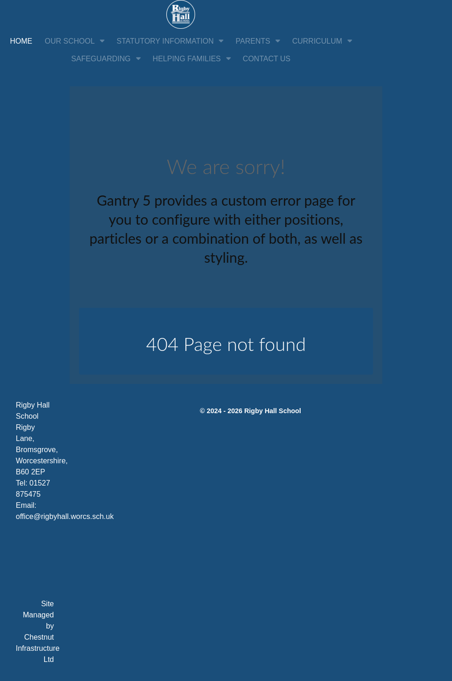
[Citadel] (180, 14)
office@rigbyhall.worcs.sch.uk (65, 516)
